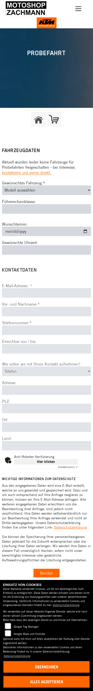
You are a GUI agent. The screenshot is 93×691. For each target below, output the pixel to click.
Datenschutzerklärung (70, 527)
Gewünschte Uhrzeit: (20, 242)
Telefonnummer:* (16, 335)
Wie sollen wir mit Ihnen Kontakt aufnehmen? (41, 377)
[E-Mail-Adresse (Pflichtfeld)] (46, 306)
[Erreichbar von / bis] (46, 362)
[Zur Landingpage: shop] (54, 119)
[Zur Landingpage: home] (38, 119)
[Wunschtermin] (46, 231)
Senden (46, 572)
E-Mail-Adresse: (17, 298)
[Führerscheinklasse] (46, 209)
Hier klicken (46, 461)
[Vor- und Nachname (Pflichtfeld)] (46, 324)
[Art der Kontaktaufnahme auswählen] (46, 384)
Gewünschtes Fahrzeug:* (23, 182)
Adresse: (9, 395)
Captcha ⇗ (68, 467)
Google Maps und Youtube (29, 634)
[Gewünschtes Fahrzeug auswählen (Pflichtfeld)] (46, 190)
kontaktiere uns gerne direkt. (26, 172)
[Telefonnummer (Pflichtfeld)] (46, 343)
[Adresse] (46, 403)
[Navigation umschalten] (79, 9)
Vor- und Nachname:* (21, 317)
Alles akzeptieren (46, 681)
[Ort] (46, 440)
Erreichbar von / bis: (19, 354)
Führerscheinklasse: (19, 201)
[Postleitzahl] (46, 421)
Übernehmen (46, 666)
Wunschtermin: (15, 224)
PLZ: (6, 414)
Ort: (5, 432)
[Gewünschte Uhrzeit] (46, 250)
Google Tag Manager (26, 626)
